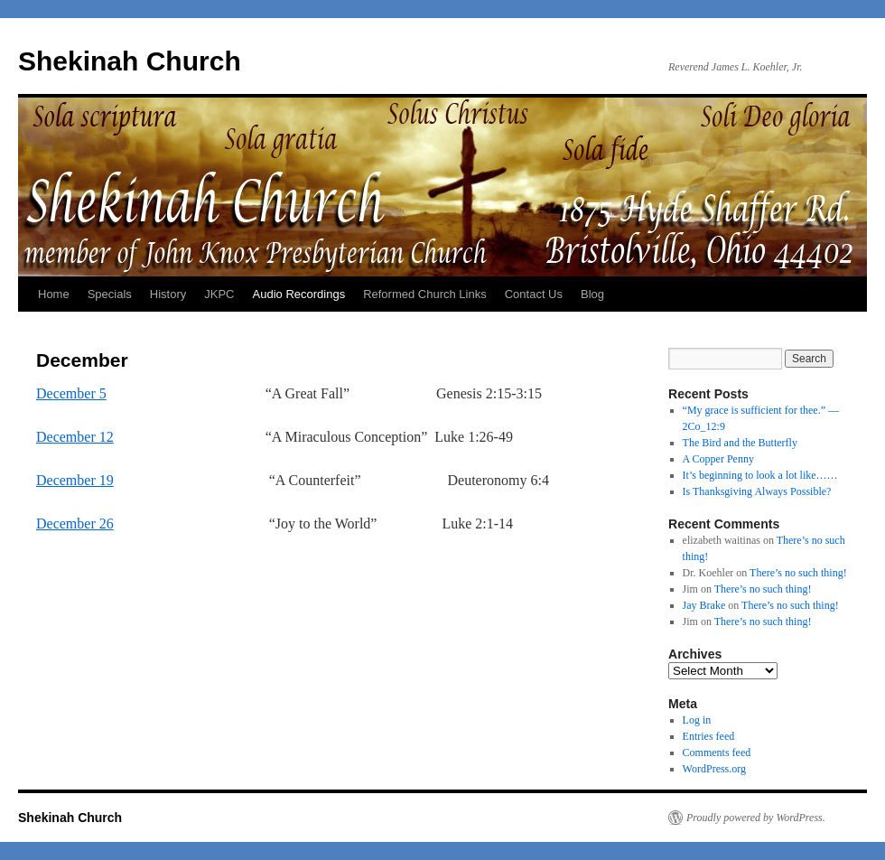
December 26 (75, 523)
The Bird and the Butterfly (740, 442)
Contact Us (534, 294)
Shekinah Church (129, 61)
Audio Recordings (299, 294)
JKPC (219, 294)
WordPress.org (714, 768)
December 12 (75, 436)
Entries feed (709, 736)
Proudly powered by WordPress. (755, 817)
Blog (592, 294)
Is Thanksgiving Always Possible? (757, 491)
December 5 (71, 393)
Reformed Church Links (425, 294)
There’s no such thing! (798, 572)
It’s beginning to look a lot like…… (760, 475)
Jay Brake (704, 605)
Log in (697, 720)
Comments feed (717, 752)
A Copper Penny (718, 459)
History (168, 294)
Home (54, 294)
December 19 (75, 480)
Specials (110, 294)
